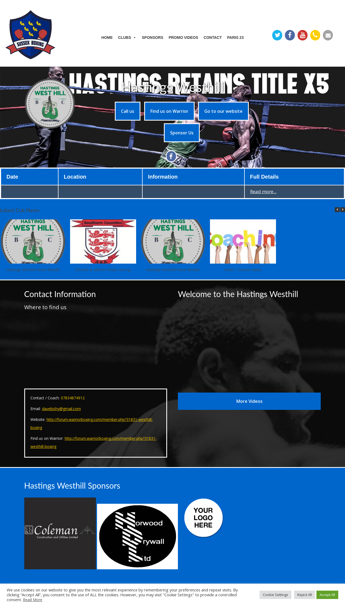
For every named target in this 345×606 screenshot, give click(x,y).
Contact (212, 37)
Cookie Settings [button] (275, 594)
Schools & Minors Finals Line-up (103, 269)
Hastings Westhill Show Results (33, 269)
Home (107, 37)
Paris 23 (235, 37)
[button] (342, 209)
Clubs (127, 37)
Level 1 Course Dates (243, 269)
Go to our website (223, 111)
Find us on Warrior (169, 111)
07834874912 (73, 397)
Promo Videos (183, 37)
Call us (127, 111)
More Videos (249, 401)
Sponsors (152, 37)
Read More (32, 599)
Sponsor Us (182, 133)
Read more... (263, 191)
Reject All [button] (304, 594)
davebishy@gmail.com (61, 408)
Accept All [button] (327, 594)
